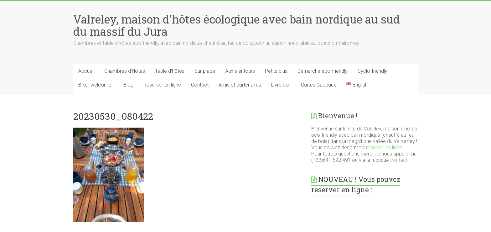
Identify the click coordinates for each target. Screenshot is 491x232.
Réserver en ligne (162, 85)
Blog (128, 85)
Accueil (86, 71)
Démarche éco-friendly (322, 71)
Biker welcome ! (95, 85)
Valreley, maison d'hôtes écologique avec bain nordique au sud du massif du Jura (236, 25)
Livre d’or (281, 85)
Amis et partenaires (240, 85)
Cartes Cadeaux (318, 85)
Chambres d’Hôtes (124, 71)
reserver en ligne (384, 147)
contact (398, 160)
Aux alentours (240, 71)
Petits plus (276, 71)
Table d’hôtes (169, 71)
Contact (200, 85)
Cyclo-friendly (372, 71)
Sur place (204, 71)
